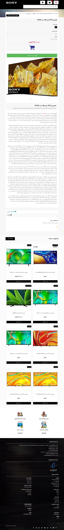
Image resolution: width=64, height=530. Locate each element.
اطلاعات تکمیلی (11, 212)
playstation (56, 514)
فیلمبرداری (57, 500)
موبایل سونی (28, 480)
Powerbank (56, 508)
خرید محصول (18, 281)
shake (57, 491)
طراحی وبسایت (13, 525)
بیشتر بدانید (20, 422)
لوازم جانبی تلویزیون (55, 483)
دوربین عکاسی (56, 498)
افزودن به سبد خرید (32, 55)
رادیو (58, 494)
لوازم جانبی (29, 483)
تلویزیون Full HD (28, 285)
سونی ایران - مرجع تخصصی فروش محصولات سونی (47, 13)
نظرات (9, 215)
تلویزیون (34, 13)
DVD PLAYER (28, 506)
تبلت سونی (29, 481)
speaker (29, 494)
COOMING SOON (27, 514)
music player (28, 491)
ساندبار (57, 493)
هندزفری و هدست (27, 487)
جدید (58, 518)
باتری (58, 506)
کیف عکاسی (56, 502)
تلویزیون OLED (55, 245)
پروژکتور (29, 510)
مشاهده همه (10, 239)
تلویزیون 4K (28, 13)
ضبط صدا (29, 493)
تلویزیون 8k (56, 486)
